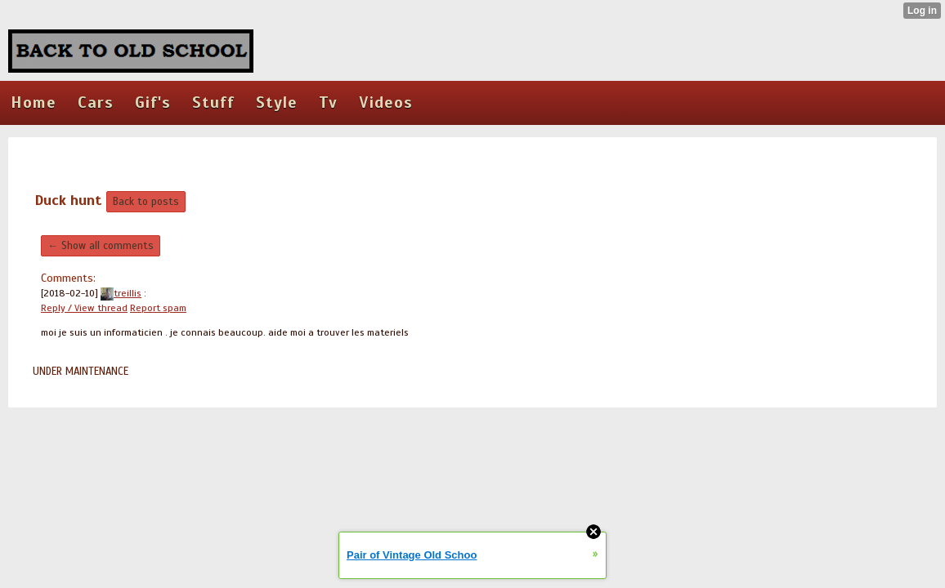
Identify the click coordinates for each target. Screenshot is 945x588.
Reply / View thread (84, 308)
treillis (121, 293)
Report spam (158, 308)
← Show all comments (100, 245)
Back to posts (146, 201)
